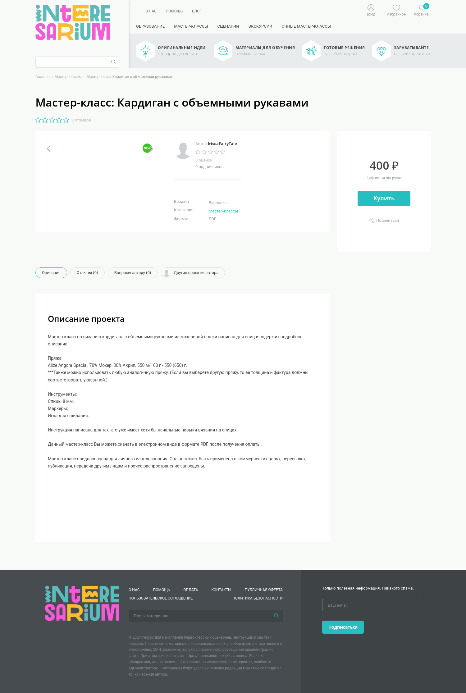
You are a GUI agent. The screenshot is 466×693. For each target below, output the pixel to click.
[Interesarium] (82, 603)
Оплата (190, 590)
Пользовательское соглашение (161, 598)
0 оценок (203, 160)
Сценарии (228, 26)
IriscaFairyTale (222, 143)
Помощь (174, 11)
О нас (150, 11)
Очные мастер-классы (306, 26)
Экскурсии (260, 26)
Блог (197, 11)
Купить (384, 198)
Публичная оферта (264, 590)
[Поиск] (276, 616)
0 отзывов (81, 120)
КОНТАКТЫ (221, 590)
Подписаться (343, 627)
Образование (150, 26)
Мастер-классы (191, 26)
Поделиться (387, 220)
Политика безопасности (257, 598)
